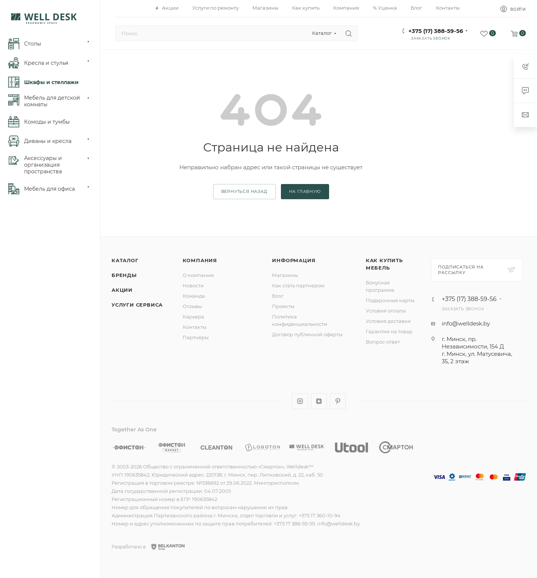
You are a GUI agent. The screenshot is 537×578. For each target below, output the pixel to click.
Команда (194, 296)
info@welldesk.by (466, 323)
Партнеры (196, 337)
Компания (200, 260)
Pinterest (338, 401)
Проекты (283, 306)
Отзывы (192, 306)
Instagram (300, 401)
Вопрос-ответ (383, 342)
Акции (122, 290)
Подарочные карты (390, 300)
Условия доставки (388, 321)
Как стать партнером (298, 285)
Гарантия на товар (389, 331)
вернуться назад (244, 191)
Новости (193, 285)
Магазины (285, 275)
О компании (198, 275)
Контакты (194, 327)
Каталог (125, 260)
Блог (278, 296)
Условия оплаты (386, 311)
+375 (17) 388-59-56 (435, 30)
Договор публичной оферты (307, 334)
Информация (293, 260)
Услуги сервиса (137, 305)
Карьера (193, 317)
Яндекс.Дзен (319, 401)
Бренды (124, 275)
